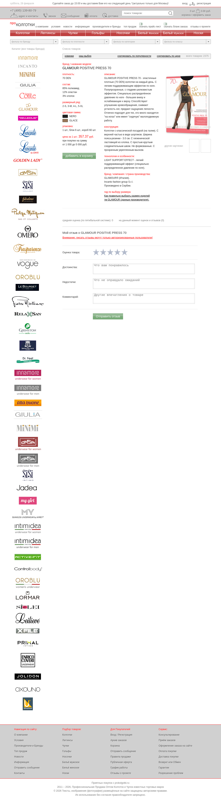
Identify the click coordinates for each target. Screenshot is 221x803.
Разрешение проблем (171, 773)
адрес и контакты (28, 16)
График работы (119, 767)
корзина (186, 15)
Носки (198, 33)
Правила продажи (120, 756)
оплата (93, 16)
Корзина (115, 745)
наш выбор (85, 56)
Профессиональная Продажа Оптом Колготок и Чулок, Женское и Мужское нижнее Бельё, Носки (22, 24)
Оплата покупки (168, 751)
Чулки (73, 33)
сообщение (73, 16)
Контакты (19, 773)
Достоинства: (69, 267)
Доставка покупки (169, 756)
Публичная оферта (121, 762)
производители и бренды (106, 26)
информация (82, 26)
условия (55, 26)
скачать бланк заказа (176, 26)
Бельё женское (70, 767)
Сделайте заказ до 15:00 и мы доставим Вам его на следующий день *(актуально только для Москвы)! (111, 3)
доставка (113, 16)
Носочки (123, 33)
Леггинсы (48, 33)
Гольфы (98, 33)
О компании (21, 734)
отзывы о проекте (200, 26)
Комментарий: (70, 296)
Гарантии (164, 767)
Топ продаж (20, 751)
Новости (19, 756)
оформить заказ (202, 15)
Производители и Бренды (28, 745)
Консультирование (169, 734)
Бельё (148, 33)
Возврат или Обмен (170, 762)
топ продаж (129, 26)
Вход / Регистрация (121, 734)
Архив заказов (118, 740)
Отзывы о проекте (120, 773)
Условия (19, 740)
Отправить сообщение (27, 767)
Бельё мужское (71, 762)
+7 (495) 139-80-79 (23, 10)
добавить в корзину (79, 155)
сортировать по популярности (134, 56)
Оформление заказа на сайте (175, 745)
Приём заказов (167, 740)
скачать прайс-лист (150, 26)
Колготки (23, 33)
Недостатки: (69, 282)
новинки (69, 56)
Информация (21, 762)
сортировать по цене (168, 56)
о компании (41, 26)
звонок (52, 16)
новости (67, 26)
